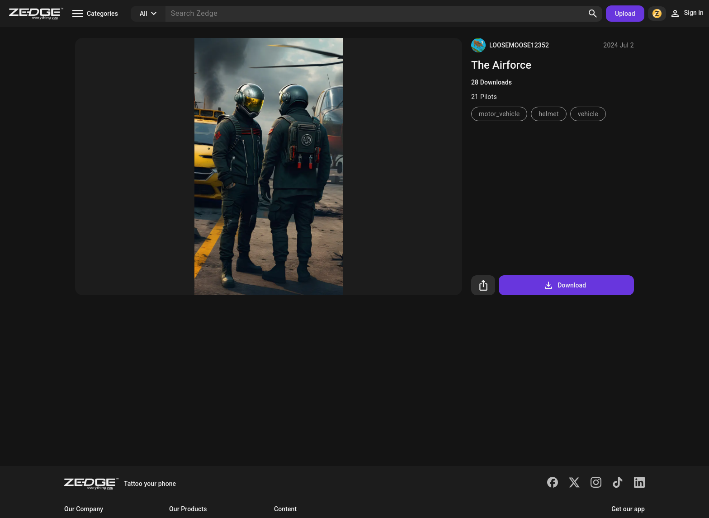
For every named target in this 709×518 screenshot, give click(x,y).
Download (564, 285)
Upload (625, 13)
